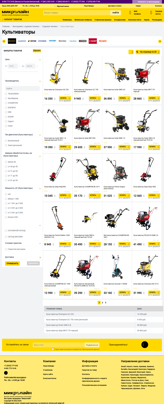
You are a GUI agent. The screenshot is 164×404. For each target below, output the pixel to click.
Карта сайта (48, 374)
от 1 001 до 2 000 (15, 203)
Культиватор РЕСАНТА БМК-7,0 (145, 235)
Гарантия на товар (89, 370)
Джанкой (132, 372)
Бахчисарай (133, 369)
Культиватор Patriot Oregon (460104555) (114, 188)
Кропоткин (125, 377)
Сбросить (37, 51)
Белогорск (142, 369)
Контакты (158, 6)
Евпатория (141, 372)
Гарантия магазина (16, 249)
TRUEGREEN (13, 94)
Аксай (123, 366)
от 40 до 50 (13, 166)
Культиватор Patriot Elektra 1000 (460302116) (57, 236)
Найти (115, 13)
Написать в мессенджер (149, 2)
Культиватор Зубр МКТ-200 (84, 138)
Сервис (138, 6)
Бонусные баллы (49, 378)
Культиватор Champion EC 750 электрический (86, 90)
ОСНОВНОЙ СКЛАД (17, 230)
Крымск (133, 377)
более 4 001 (13, 217)
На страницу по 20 (149, 52)
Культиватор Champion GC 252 (56, 90)
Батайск (124, 369)
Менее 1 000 (13, 199)
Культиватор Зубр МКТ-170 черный (144, 90)
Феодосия (151, 385)
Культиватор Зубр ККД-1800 (144, 187)
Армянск (150, 366)
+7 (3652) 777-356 (11, 365)
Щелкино (136, 388)
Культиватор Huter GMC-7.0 (114, 138)
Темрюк (144, 385)
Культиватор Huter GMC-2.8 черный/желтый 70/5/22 (144, 139)
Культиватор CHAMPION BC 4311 (87, 187)
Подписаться (92, 344)
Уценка (146, 20)
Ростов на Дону (138, 380)
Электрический (15, 145)
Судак (130, 385)
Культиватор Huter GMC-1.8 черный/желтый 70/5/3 (55, 139)
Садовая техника (50, 26)
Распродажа (157, 20)
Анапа (135, 366)
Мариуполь (141, 377)
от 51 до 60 (13, 171)
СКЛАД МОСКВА (15, 237)
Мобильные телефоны (83, 20)
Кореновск (125, 374)
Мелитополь (126, 380)
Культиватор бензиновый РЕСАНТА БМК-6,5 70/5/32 (84, 285)
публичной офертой (56, 403)
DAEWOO (12, 107)
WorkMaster (13, 98)
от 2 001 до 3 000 (15, 208)
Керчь (148, 372)
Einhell (10, 117)
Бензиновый (13, 141)
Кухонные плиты (134, 20)
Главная (6, 26)
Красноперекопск (146, 374)
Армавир (142, 366)
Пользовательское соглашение (94, 385)
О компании (47, 370)
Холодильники (120, 20)
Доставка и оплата (114, 6)
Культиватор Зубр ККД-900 (55, 187)
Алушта (129, 366)
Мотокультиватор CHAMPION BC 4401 (116, 236)
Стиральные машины (103, 20)
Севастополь (126, 382)
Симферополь (137, 382)
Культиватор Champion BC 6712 (146, 284)
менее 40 (12, 162)
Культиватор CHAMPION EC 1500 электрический (57, 285)
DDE (9, 112)
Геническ (124, 372)
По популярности (124, 52)
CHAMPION (13, 103)
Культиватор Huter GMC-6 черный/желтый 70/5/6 (84, 236)
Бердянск (151, 369)
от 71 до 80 (13, 176)
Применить (12, 263)
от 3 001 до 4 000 (15, 213)
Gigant (11, 121)
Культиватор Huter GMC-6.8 (114, 90)
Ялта (143, 388)
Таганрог (136, 385)
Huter (10, 126)
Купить (63, 98)
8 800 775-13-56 (10, 368)
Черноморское (126, 388)
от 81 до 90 (13, 180)
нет (9, 194)
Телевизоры (67, 20)
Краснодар (134, 374)
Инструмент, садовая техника (26, 26)
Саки (146, 380)
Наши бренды (89, 6)
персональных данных (90, 349)
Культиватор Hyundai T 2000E (115, 284)
